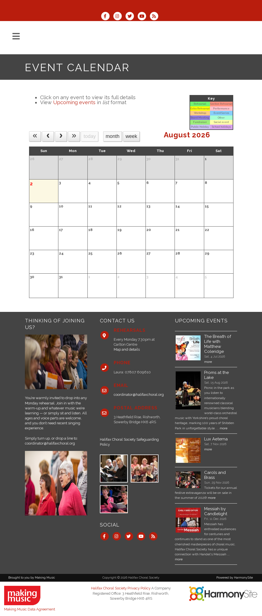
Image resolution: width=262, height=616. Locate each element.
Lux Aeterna (216, 439)
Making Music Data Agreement (29, 609)
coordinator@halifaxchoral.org (50, 443)
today (90, 136)
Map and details (127, 349)
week (131, 136)
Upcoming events (74, 102)
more (208, 362)
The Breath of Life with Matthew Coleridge (217, 344)
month (113, 136)
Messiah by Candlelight (215, 511)
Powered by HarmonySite (234, 577)
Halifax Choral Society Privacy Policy (121, 588)
